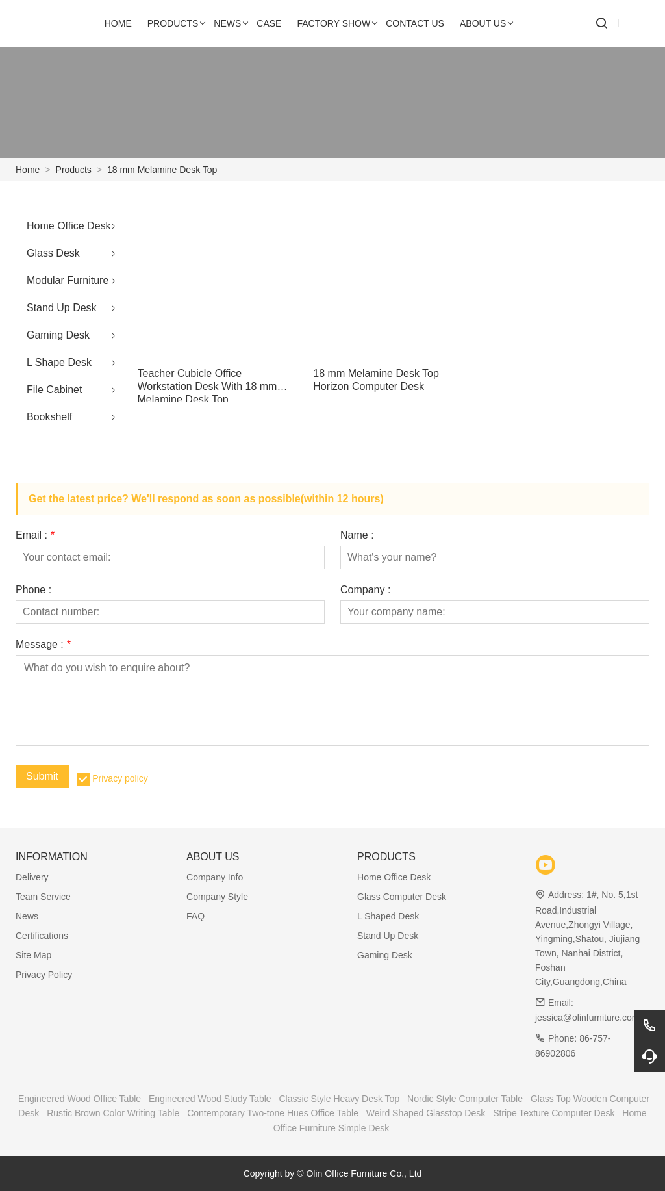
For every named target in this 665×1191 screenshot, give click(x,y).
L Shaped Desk (388, 916)
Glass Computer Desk (401, 896)
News (27, 916)
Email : (35, 535)
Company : (365, 590)
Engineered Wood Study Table (210, 1099)
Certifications (42, 935)
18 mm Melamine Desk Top (162, 169)
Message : (43, 644)
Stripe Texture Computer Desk (553, 1113)
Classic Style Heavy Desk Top (339, 1099)
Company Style (217, 896)
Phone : (33, 590)
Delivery (32, 877)
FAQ (195, 916)
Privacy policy (120, 778)
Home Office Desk (69, 225)
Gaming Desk (58, 334)
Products (74, 169)
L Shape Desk (59, 362)
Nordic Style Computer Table (465, 1099)
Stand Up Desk (62, 307)
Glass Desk (53, 253)
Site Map (33, 955)
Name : (357, 535)
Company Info (214, 877)
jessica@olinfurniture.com (587, 1017)
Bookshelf (49, 416)
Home (28, 169)
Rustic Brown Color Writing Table (113, 1113)
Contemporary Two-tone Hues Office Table (272, 1113)
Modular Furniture (67, 280)
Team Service (43, 896)
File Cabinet (54, 389)
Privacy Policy (44, 974)
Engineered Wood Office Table (79, 1099)
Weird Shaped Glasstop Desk (425, 1113)
